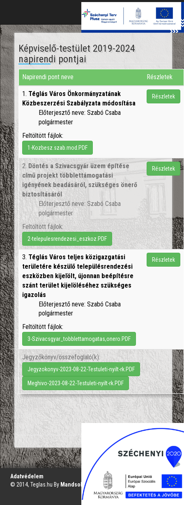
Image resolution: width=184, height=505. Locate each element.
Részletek (163, 96)
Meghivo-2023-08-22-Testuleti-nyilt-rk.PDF (76, 383)
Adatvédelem (27, 476)
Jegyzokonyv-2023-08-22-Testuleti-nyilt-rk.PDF (81, 369)
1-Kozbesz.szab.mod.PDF (57, 147)
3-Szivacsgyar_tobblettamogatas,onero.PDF (79, 339)
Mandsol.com (77, 484)
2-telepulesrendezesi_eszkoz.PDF (67, 238)
